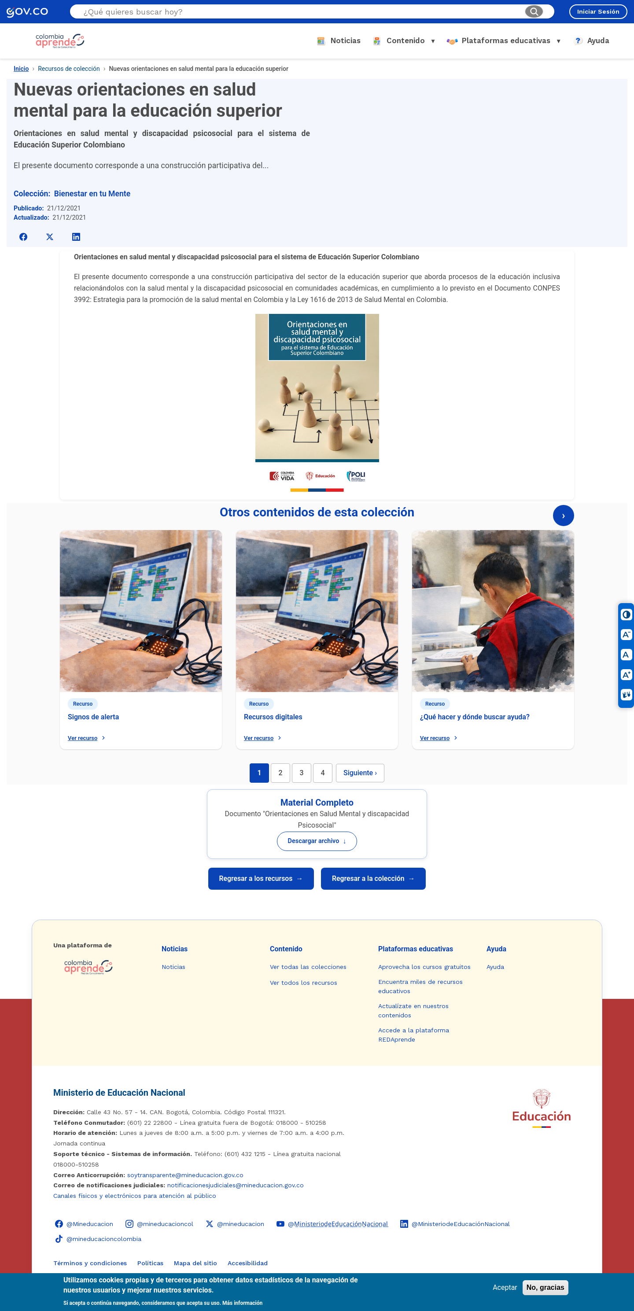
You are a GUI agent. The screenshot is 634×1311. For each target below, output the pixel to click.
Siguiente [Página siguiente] (360, 773)
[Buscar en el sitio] (300, 11)
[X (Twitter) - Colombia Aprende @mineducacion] (235, 1224)
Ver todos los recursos (303, 982)
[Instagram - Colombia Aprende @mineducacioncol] (159, 1224)
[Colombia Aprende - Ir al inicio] (60, 41)
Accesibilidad (248, 1263)
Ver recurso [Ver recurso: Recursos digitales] (263, 737)
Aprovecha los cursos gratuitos (424, 966)
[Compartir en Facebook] (23, 237)
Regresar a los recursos (259, 879)
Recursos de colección (69, 68)
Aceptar (505, 1287)
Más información (242, 1303)
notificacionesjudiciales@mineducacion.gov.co (235, 1185)
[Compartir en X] (49, 237)
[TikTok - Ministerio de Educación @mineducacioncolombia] (98, 1239)
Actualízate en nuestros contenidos (413, 1010)
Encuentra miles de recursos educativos (420, 986)
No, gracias (545, 1287)
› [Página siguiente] (563, 515)
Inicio (21, 68)
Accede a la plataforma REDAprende (413, 1035)
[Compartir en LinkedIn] (76, 237)
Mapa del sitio (195, 1263)
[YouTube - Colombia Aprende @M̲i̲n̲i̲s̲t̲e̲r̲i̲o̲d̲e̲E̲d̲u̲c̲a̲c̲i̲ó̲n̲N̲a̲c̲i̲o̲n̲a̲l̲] (332, 1224)
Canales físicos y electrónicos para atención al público (134, 1195)
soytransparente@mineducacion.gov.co (185, 1174)
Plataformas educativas (415, 949)
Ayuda (496, 949)
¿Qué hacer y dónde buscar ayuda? (475, 717)
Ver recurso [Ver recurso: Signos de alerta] (87, 737)
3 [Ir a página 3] (301, 773)
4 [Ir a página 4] (322, 773)
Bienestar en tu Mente (92, 193)
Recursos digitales (273, 717)
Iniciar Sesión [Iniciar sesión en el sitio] (598, 11)
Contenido (286, 949)
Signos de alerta (93, 717)
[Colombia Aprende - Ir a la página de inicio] (100, 967)
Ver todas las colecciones (308, 966)
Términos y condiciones (90, 1263)
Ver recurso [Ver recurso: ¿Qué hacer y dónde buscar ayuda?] (439, 737)
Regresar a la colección (375, 879)
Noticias (175, 949)
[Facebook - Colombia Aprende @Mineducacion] (84, 1224)
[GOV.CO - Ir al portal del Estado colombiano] (27, 11)
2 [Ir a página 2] (280, 773)
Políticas (150, 1263)
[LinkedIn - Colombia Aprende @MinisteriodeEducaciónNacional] (455, 1224)
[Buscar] (534, 11)
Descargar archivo (317, 841)
